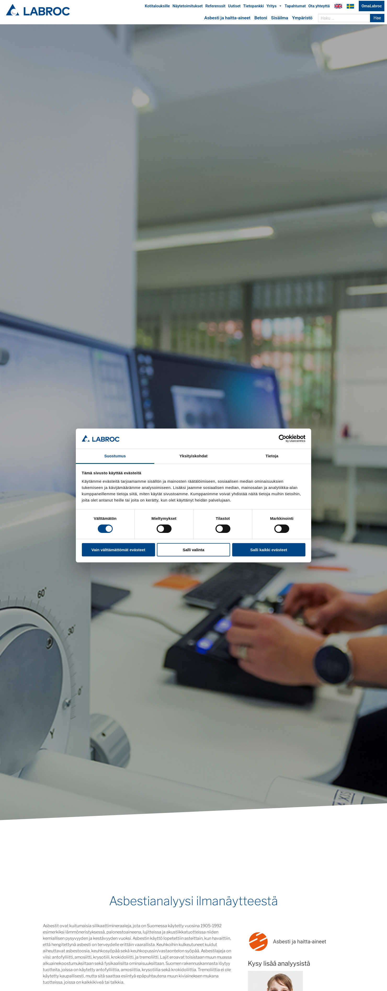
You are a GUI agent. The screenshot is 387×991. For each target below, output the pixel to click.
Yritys (274, 7)
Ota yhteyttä (319, 7)
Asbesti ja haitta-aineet (227, 19)
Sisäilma (279, 19)
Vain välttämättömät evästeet (118, 550)
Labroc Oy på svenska (350, 7)
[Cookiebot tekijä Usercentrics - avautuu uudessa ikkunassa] (282, 438)
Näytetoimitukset (188, 7)
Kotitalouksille (157, 7)
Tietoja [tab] (272, 456)
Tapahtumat (295, 7)
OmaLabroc (371, 7)
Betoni (260, 19)
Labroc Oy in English (338, 7)
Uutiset (234, 7)
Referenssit (215, 7)
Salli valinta (193, 550)
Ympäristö (302, 19)
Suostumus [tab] (115, 456)
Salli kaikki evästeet (268, 550)
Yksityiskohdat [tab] (193, 456)
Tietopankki (253, 7)
